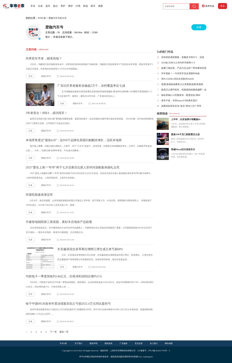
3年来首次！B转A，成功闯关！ (47, 113)
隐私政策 (108, 343)
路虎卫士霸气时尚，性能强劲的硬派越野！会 (183, 89)
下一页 (53, 332)
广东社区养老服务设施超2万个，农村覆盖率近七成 (91, 85)
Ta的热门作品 (165, 51)
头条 (40, 6)
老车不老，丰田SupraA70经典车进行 (179, 100)
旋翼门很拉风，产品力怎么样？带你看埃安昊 (183, 68)
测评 (70, 6)
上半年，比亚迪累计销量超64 (185, 119)
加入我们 (154, 343)
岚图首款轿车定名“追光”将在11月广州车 (181, 106)
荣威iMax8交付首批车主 (183, 149)
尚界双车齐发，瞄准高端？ (44, 58)
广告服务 (124, 343)
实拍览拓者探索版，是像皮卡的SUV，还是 (182, 57)
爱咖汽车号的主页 (57, 18)
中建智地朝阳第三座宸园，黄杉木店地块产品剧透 (59, 221)
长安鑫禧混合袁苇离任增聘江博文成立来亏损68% (90, 249)
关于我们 (78, 343)
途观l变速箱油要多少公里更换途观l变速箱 (182, 84)
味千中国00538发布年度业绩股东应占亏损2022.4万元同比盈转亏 (68, 303)
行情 (78, 6)
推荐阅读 (162, 113)
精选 (85, 6)
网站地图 (169, 343)
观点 (55, 6)
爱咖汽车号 (54, 27)
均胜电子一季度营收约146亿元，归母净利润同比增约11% (64, 276)
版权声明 (93, 343)
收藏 (198, 27)
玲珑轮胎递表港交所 (39, 194)
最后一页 (64, 332)
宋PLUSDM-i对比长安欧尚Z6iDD (177, 79)
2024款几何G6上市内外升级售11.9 (178, 62)
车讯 (32, 6)
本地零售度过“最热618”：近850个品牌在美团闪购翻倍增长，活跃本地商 (74, 140)
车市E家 (42, 18)
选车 (47, 6)
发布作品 (209, 6)
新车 (93, 6)
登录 (222, 6)
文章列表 (31, 49)
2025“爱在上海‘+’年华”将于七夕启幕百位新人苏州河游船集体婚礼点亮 (72, 167)
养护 (63, 6)
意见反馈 (139, 343)
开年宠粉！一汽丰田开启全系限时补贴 (180, 73)
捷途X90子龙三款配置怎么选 (185, 134)
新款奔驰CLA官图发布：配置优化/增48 (180, 95)
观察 (100, 6)
